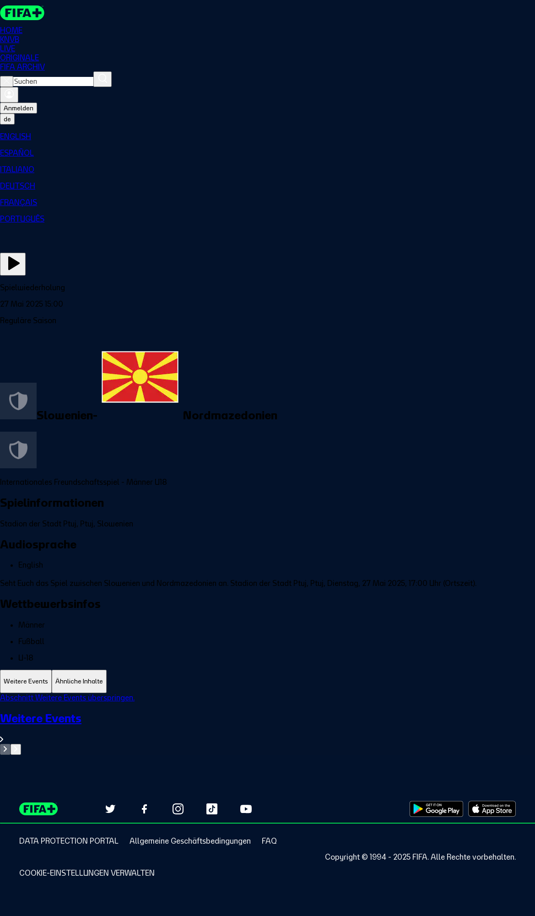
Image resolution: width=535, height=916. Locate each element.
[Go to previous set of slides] (5, 749)
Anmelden (18, 108)
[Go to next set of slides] (16, 749)
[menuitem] (267, 136)
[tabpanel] (267, 724)
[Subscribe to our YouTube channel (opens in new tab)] (246, 809)
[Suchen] (102, 79)
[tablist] (267, 681)
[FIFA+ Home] (22, 13)
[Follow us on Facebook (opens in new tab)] (144, 809)
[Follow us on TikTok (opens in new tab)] (212, 809)
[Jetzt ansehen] (13, 264)
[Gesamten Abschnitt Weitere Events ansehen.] (267, 727)
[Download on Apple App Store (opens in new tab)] (492, 809)
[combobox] (53, 81)
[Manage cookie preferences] (87, 873)
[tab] (26, 681)
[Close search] (6, 81)
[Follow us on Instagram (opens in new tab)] (178, 809)
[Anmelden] (9, 95)
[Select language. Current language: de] (7, 119)
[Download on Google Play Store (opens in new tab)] (436, 809)
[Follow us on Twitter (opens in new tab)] (110, 809)
